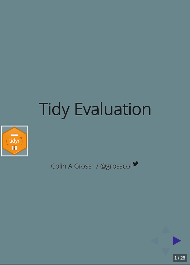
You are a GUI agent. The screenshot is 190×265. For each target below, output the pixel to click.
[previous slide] (152, 240)
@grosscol (119, 166)
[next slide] (179, 240)
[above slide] (165, 227)
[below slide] (165, 254)
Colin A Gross (72, 166)
